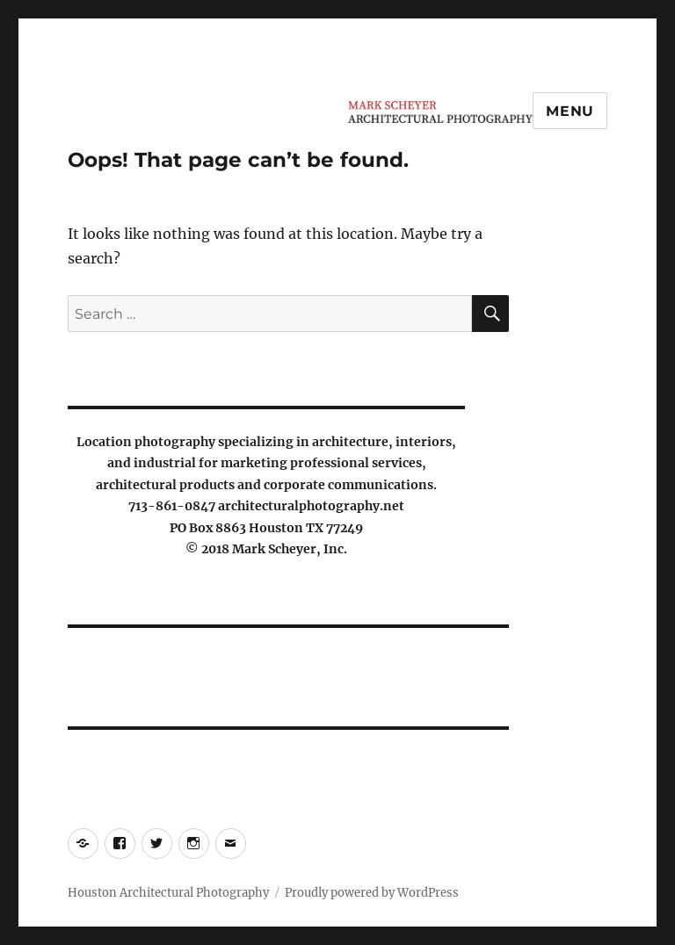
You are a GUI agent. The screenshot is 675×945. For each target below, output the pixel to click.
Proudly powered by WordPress (372, 892)
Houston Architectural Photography (168, 892)
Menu (570, 111)
